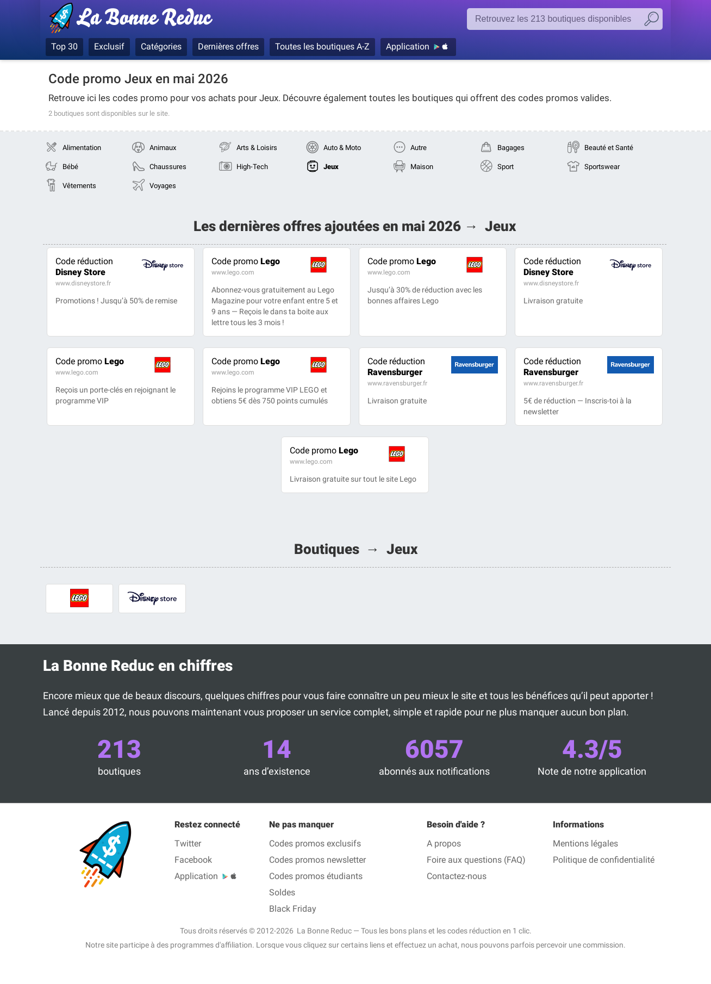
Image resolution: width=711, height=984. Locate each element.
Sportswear (602, 167)
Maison (421, 167)
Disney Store (84, 266)
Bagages (511, 148)
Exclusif (109, 46)
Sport (505, 167)
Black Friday (292, 909)
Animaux (162, 148)
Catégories (161, 46)
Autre (418, 148)
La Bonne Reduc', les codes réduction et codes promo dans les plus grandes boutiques (134, 20)
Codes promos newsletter (317, 860)
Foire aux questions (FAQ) (476, 860)
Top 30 (64, 46)
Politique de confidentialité (603, 860)
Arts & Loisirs (256, 148)
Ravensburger (396, 366)
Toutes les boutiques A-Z (322, 46)
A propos (444, 843)
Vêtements (79, 186)
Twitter (187, 843)
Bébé (70, 167)
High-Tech (252, 167)
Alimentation (82, 148)
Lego (245, 261)
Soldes (282, 892)
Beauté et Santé (608, 148)
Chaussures (167, 167)
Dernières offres (228, 46)
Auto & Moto (342, 148)
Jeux (331, 167)
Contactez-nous (457, 876)
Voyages (162, 186)
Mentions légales (585, 843)
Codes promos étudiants (316, 876)
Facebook (193, 860)
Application (407, 46)
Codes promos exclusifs (315, 843)
